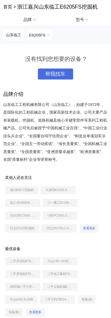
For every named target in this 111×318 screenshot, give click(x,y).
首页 (7, 6)
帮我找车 (55, 74)
